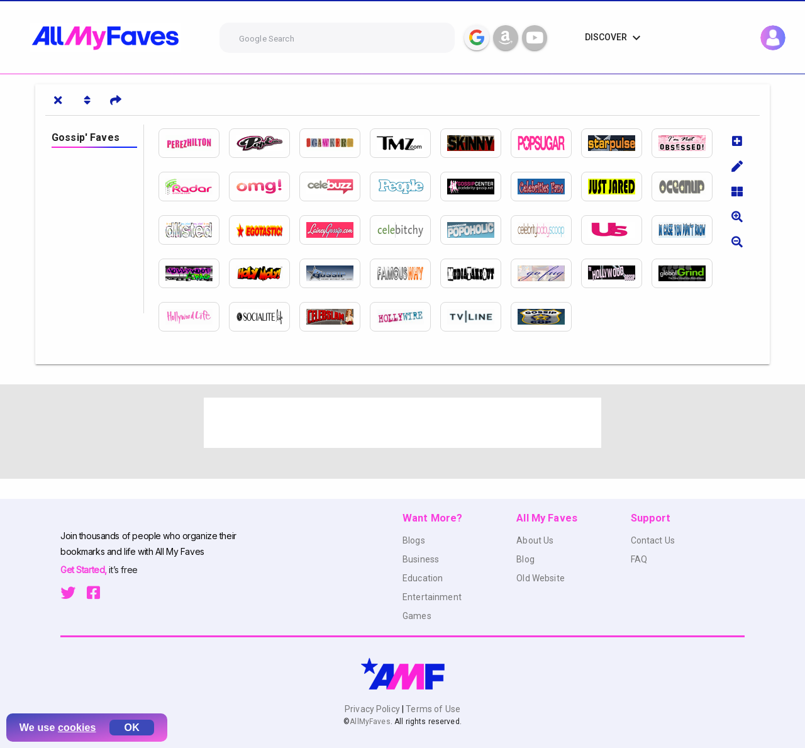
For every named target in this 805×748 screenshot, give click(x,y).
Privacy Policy (373, 709)
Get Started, (84, 569)
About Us (534, 540)
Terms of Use (432, 709)
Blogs (413, 540)
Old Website (540, 578)
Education (422, 578)
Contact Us (653, 540)
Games (416, 616)
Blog (525, 559)
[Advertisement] (402, 423)
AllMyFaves (370, 721)
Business (420, 559)
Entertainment (432, 597)
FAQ (639, 559)
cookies (77, 727)
